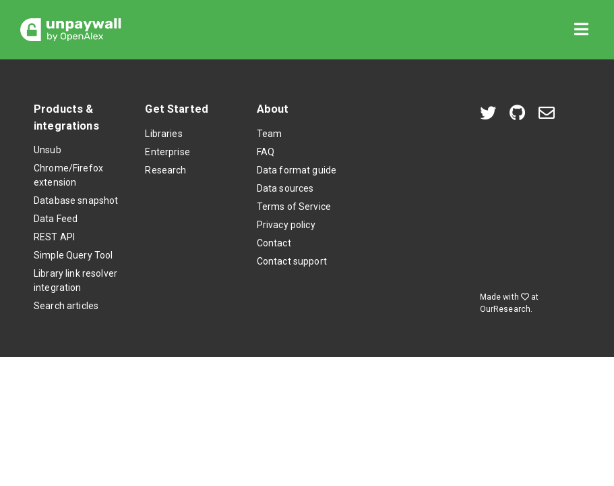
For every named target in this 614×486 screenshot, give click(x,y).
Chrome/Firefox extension (68, 175)
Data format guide (296, 170)
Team (269, 133)
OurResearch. (506, 309)
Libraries (163, 133)
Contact (274, 243)
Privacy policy (286, 224)
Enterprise (167, 151)
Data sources (285, 188)
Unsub (47, 149)
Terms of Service (294, 206)
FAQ (265, 151)
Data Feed (56, 218)
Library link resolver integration (75, 280)
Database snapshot (76, 200)
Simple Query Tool (73, 255)
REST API (54, 237)
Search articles (66, 305)
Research (165, 170)
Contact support (292, 261)
